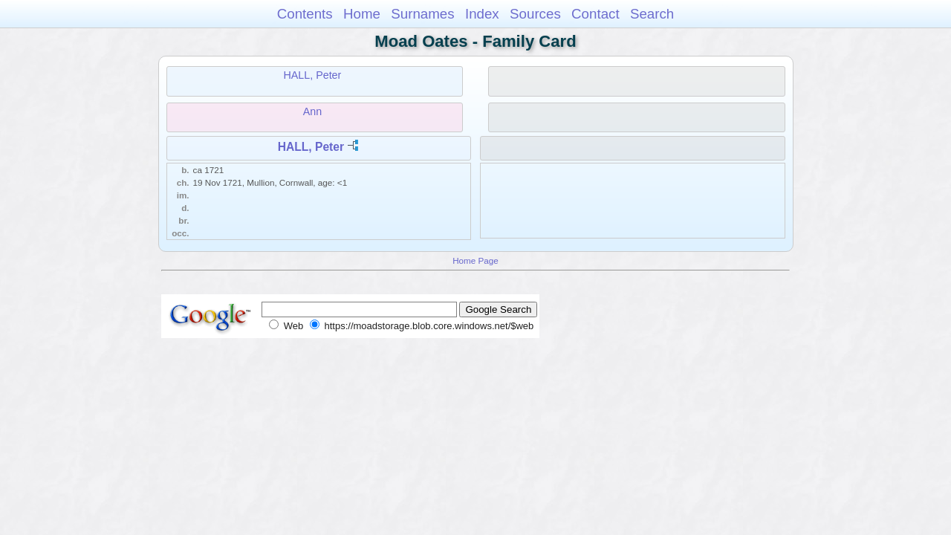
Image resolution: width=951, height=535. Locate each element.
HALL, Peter (312, 75)
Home (361, 14)
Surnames (422, 14)
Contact (595, 14)
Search (652, 14)
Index (482, 14)
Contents (305, 14)
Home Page (475, 260)
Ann (312, 111)
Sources (535, 14)
